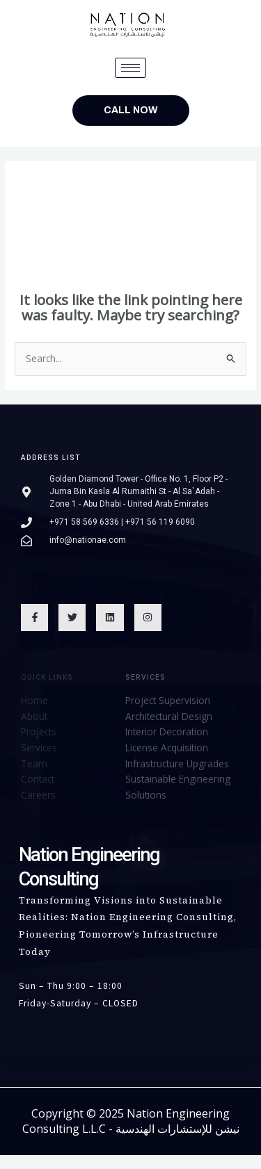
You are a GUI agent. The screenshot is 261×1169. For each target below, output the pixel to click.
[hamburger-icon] (130, 68)
